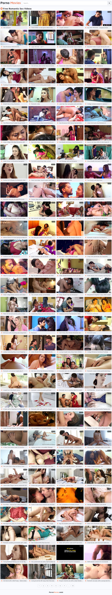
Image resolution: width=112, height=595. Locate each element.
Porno (10, 3)
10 (73, 585)
